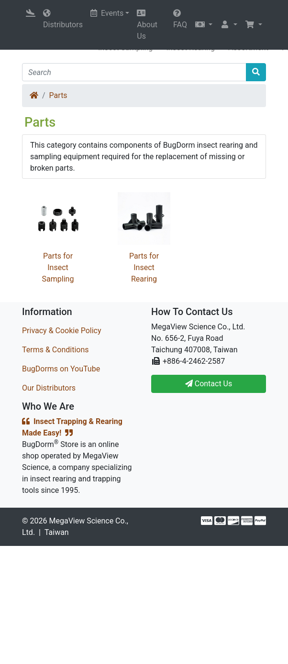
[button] (203, 24)
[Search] (134, 72)
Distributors (63, 19)
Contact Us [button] (209, 383)
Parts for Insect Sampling (58, 267)
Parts (58, 95)
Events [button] (106, 13)
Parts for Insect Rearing (144, 267)
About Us (147, 25)
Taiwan (56, 532)
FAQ (180, 19)
